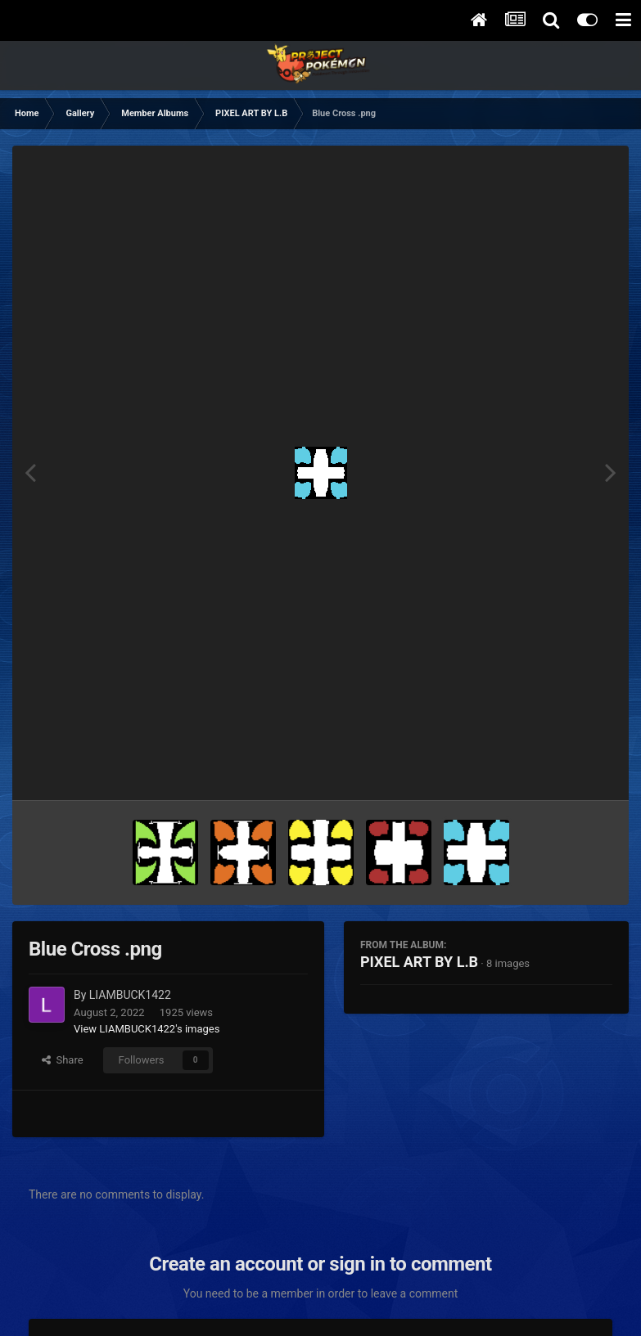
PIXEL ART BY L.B (419, 961)
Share (63, 1060)
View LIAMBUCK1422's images (146, 1029)
